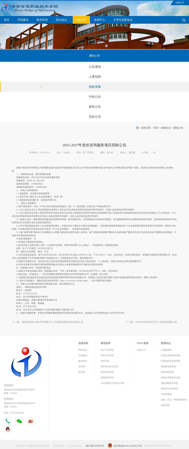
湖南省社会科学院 (169, 389)
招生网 (81, 366)
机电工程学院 (107, 355)
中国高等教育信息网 (170, 355)
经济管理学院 (107, 372)
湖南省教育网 (167, 372)
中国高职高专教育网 (170, 361)
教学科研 (42, 19)
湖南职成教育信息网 (170, 377)
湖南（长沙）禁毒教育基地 (174, 400)
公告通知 (95, 66)
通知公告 (178, 127)
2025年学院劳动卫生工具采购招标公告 (156, 322)
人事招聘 (95, 76)
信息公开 (141, 350)
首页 (6, 19)
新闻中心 (99, 19)
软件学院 (105, 361)
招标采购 (95, 86)
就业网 (81, 372)
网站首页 (82, 350)
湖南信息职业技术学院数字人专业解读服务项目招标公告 (52, 322)
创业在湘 (165, 405)
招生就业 (61, 19)
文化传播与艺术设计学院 (112, 383)
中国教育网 (166, 350)
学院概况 (22, 19)
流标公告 (95, 116)
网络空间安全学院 (109, 366)
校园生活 (80, 19)
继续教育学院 (107, 377)
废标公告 (95, 106)
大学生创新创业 (123, 19)
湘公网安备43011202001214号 (128, 446)
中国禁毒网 (166, 394)
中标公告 (95, 96)
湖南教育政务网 (168, 366)
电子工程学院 (107, 350)
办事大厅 (179, 3)
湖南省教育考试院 (169, 383)
